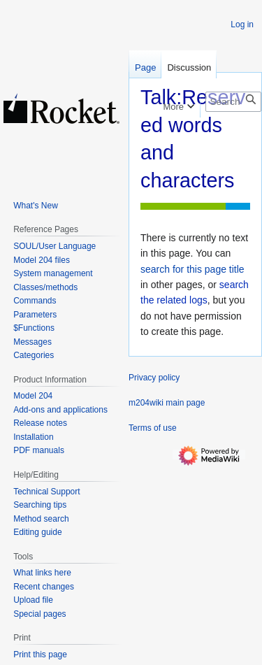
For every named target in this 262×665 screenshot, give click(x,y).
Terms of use (153, 428)
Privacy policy (154, 377)
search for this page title (192, 269)
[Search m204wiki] (233, 102)
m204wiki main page (167, 403)
